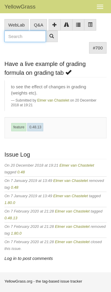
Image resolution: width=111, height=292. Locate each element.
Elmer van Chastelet (53, 100)
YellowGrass (20, 7)
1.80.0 (9, 202)
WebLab (16, 24)
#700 (98, 47)
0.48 (21, 172)
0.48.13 (35, 127)
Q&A (39, 24)
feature (18, 127)
